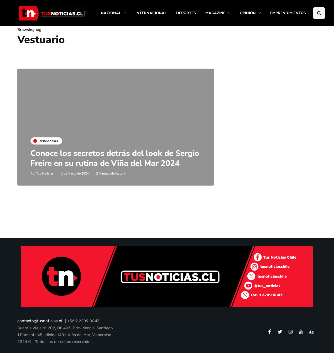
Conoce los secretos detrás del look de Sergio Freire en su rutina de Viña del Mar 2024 (114, 158)
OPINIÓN (248, 13)
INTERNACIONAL (151, 13)
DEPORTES (186, 13)
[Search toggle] (319, 13)
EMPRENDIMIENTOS (288, 13)
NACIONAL (111, 13)
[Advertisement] (273, 105)
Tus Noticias (45, 173)
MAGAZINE (215, 13)
